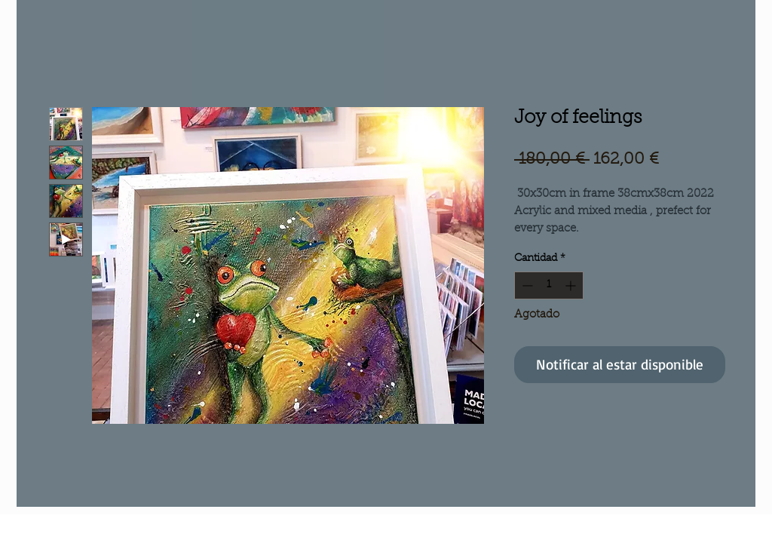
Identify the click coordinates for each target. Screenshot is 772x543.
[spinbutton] (548, 285)
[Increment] (571, 285)
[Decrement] (525, 285)
